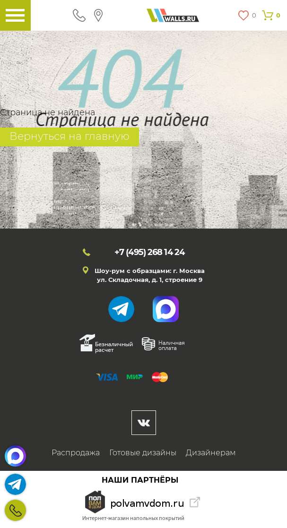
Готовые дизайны (142, 452)
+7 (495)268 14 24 (15, 510)
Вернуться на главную (69, 136)
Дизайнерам (211, 452)
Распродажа (76, 452)
